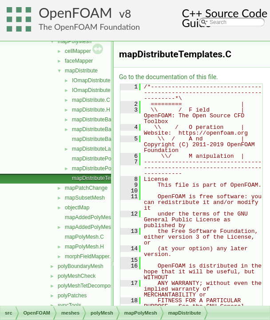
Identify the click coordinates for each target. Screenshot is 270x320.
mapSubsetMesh (85, 198)
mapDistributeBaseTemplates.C (109, 139)
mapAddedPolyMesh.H (92, 227)
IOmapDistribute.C (94, 80)
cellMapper (78, 51)
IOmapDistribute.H (94, 90)
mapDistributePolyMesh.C (103, 159)
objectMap (77, 207)
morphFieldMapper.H (90, 256)
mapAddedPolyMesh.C (92, 217)
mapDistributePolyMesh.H (103, 168)
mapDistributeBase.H (97, 129)
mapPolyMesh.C (84, 237)
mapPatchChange (86, 188)
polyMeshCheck (76, 276)
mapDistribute (81, 71)
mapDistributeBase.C (97, 119)
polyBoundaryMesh (80, 266)
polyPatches (72, 295)
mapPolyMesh (74, 41)
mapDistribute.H (91, 110)
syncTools (69, 305)
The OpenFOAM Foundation (89, 27)
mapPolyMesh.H (84, 247)
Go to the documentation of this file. (168, 76)
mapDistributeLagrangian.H (104, 149)
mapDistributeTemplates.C (103, 178)
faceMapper (79, 61)
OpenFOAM (75, 12)
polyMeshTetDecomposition (90, 286)
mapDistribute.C (91, 100)
